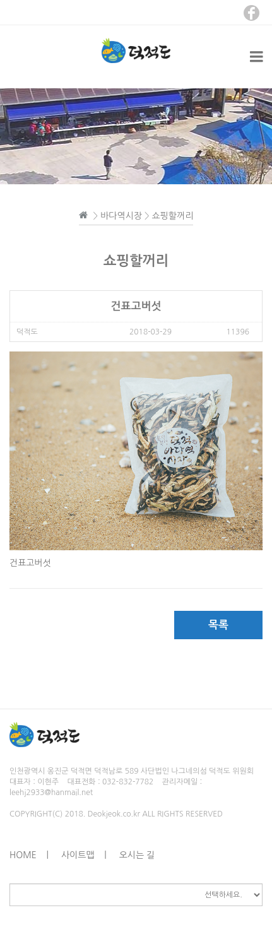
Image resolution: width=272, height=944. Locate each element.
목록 (218, 625)
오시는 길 (137, 855)
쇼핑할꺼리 (173, 215)
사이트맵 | (84, 855)
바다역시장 (121, 215)
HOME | (29, 855)
